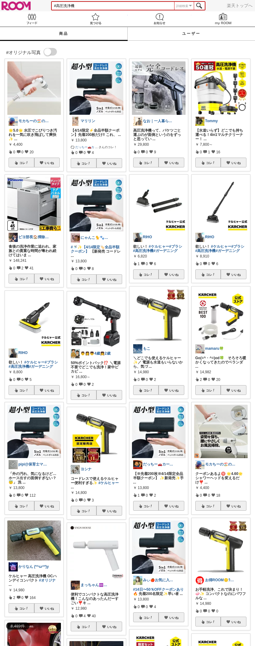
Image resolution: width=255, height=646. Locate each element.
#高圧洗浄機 (19, 366)
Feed (32, 18)
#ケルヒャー (34, 362)
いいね (49, 162)
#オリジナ (47, 580)
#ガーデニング (41, 366)
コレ (23, 162)
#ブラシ (51, 362)
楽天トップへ (240, 5)
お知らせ (159, 18)
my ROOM (223, 18)
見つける (95, 18)
